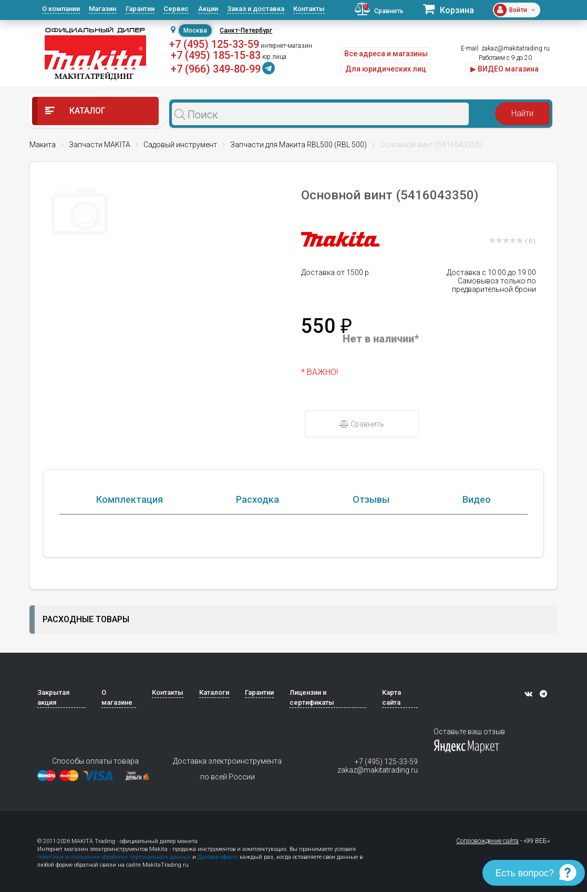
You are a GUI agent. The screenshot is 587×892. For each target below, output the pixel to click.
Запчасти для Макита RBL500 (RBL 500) (298, 144)
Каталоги (214, 725)
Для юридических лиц (385, 69)
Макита (42, 144)
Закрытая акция (53, 730)
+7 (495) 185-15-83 (216, 55)
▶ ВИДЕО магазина (504, 69)
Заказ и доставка (255, 9)
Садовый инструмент (180, 144)
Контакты (309, 9)
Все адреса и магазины (386, 53)
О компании (61, 9)
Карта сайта (391, 730)
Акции (208, 9)
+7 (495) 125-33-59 (214, 44)
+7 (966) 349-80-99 (216, 69)
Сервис (176, 9)
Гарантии (140, 9)
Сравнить (361, 424)
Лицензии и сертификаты (312, 730)
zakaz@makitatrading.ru (515, 48)
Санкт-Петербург (246, 30)
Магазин (102, 9)
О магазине (116, 730)
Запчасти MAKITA (99, 144)
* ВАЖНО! (319, 372)
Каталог (75, 111)
